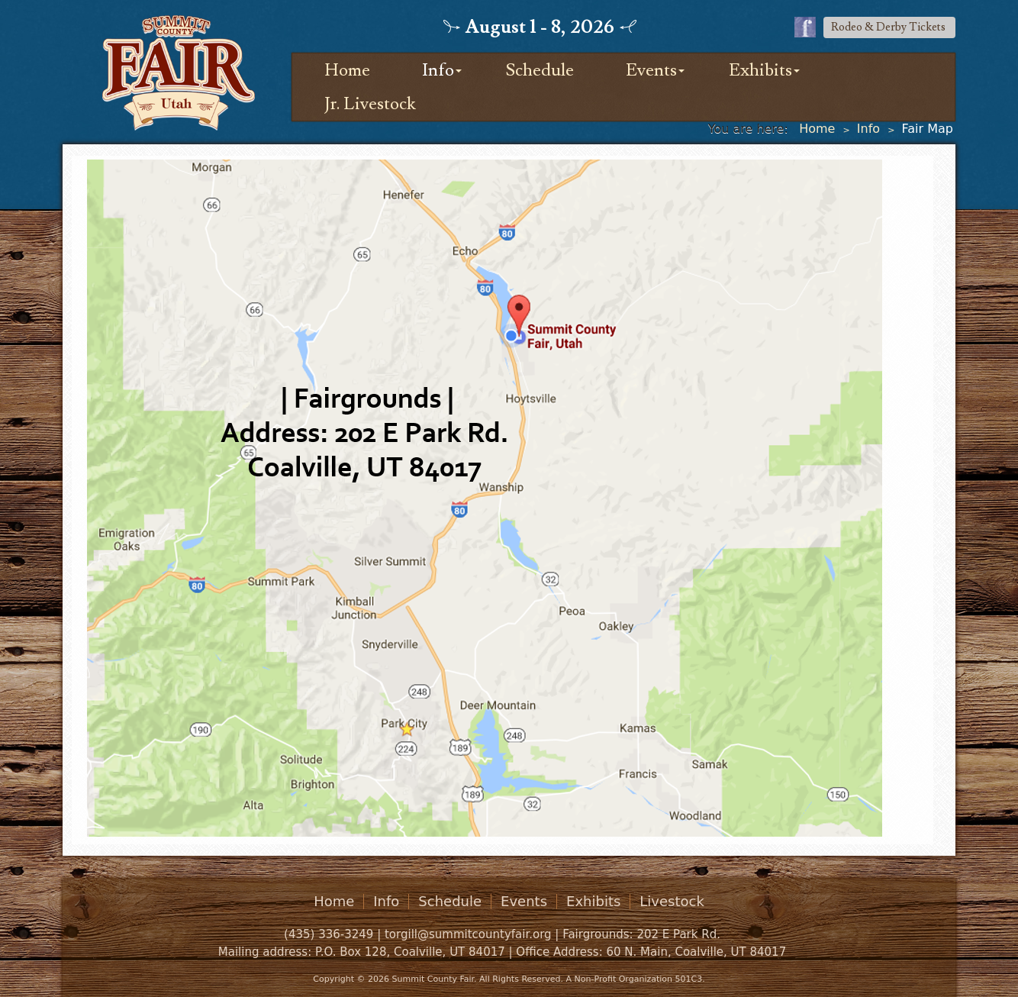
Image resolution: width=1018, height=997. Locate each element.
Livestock (671, 901)
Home (347, 70)
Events (651, 70)
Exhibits (760, 70)
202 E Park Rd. (678, 934)
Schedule (540, 70)
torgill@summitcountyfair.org (468, 934)
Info (438, 70)
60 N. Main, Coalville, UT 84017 (696, 952)
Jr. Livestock (370, 103)
